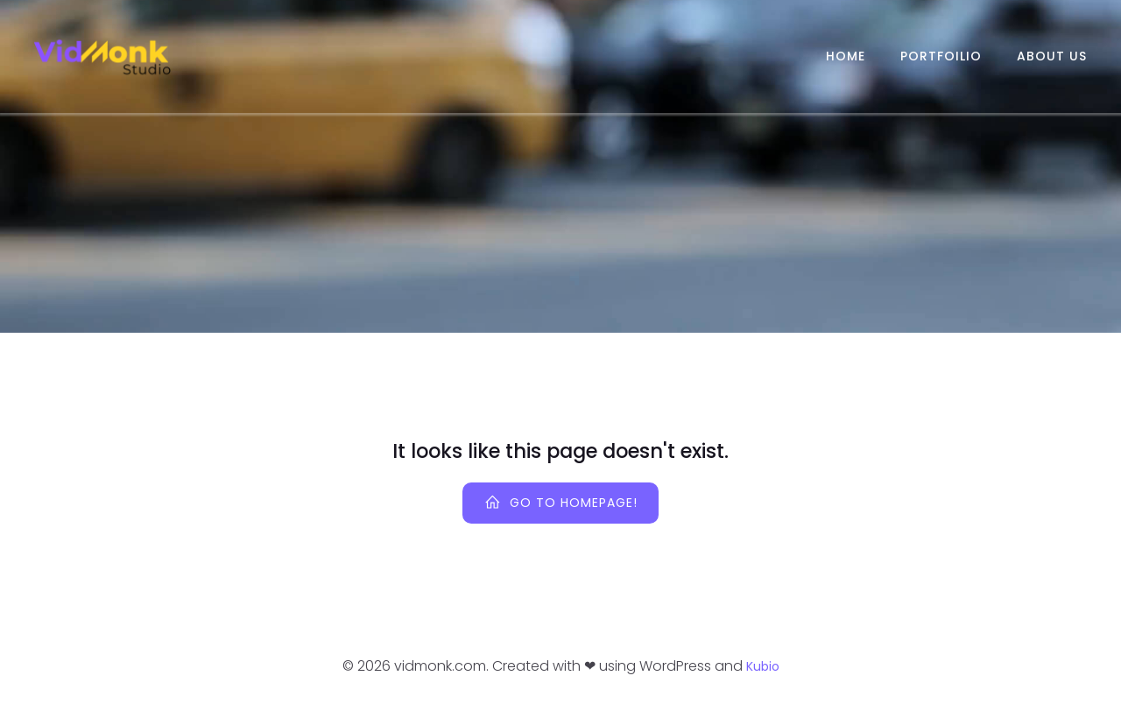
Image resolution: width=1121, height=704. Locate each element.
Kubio (762, 666)
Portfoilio (941, 56)
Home (845, 56)
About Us (1052, 56)
